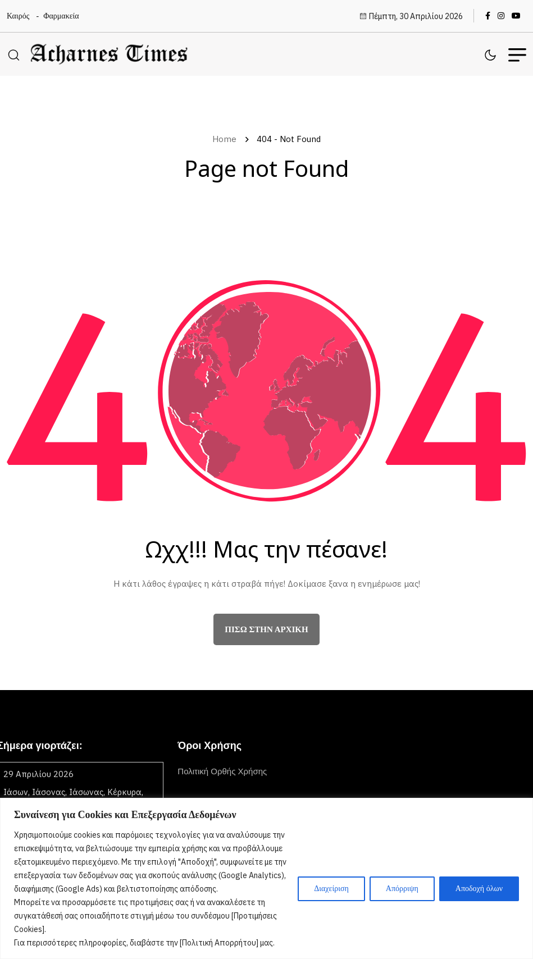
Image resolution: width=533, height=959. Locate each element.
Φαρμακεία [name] (61, 16)
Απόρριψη (402, 888)
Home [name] (226, 139)
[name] (490, 15)
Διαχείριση (331, 888)
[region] (266, 878)
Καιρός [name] (18, 16)
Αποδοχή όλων (479, 888)
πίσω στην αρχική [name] (266, 629)
